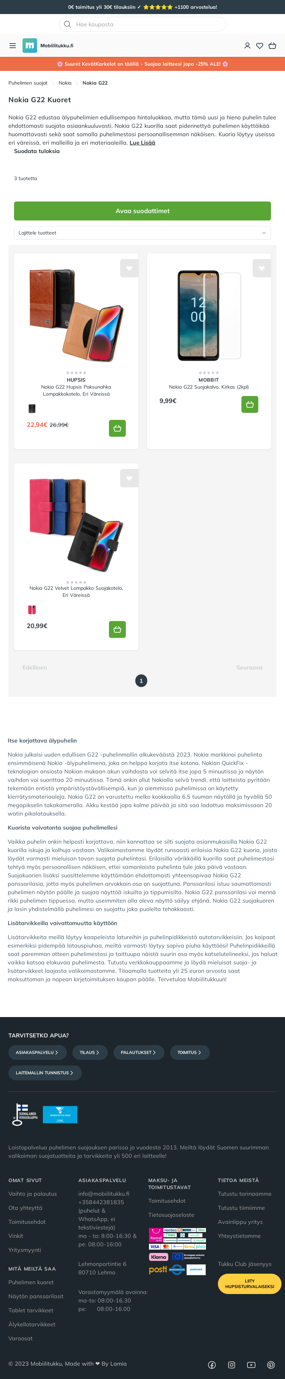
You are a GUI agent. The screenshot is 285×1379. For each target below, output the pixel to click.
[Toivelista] (259, 45)
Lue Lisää (142, 142)
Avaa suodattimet (143, 211)
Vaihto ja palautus (32, 1193)
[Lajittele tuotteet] (142, 232)
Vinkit (15, 1235)
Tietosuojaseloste (171, 1214)
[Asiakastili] (247, 45)
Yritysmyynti (24, 1249)
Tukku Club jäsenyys (245, 1263)
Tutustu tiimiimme (241, 1207)
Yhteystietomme (239, 1235)
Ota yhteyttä (25, 1207)
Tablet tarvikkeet (30, 1310)
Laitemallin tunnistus (45, 1073)
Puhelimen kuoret (31, 1282)
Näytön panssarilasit (36, 1296)
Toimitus (189, 1052)
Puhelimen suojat (27, 83)
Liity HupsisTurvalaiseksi (249, 1283)
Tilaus (90, 1052)
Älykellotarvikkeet (32, 1324)
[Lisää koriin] (117, 428)
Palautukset (139, 1052)
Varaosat (20, 1338)
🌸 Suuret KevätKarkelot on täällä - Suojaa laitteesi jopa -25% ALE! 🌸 (142, 64)
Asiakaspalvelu (37, 1052)
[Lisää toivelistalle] (129, 268)
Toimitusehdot (27, 1221)
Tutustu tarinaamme (245, 1193)
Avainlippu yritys (240, 1221)
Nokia (65, 83)
